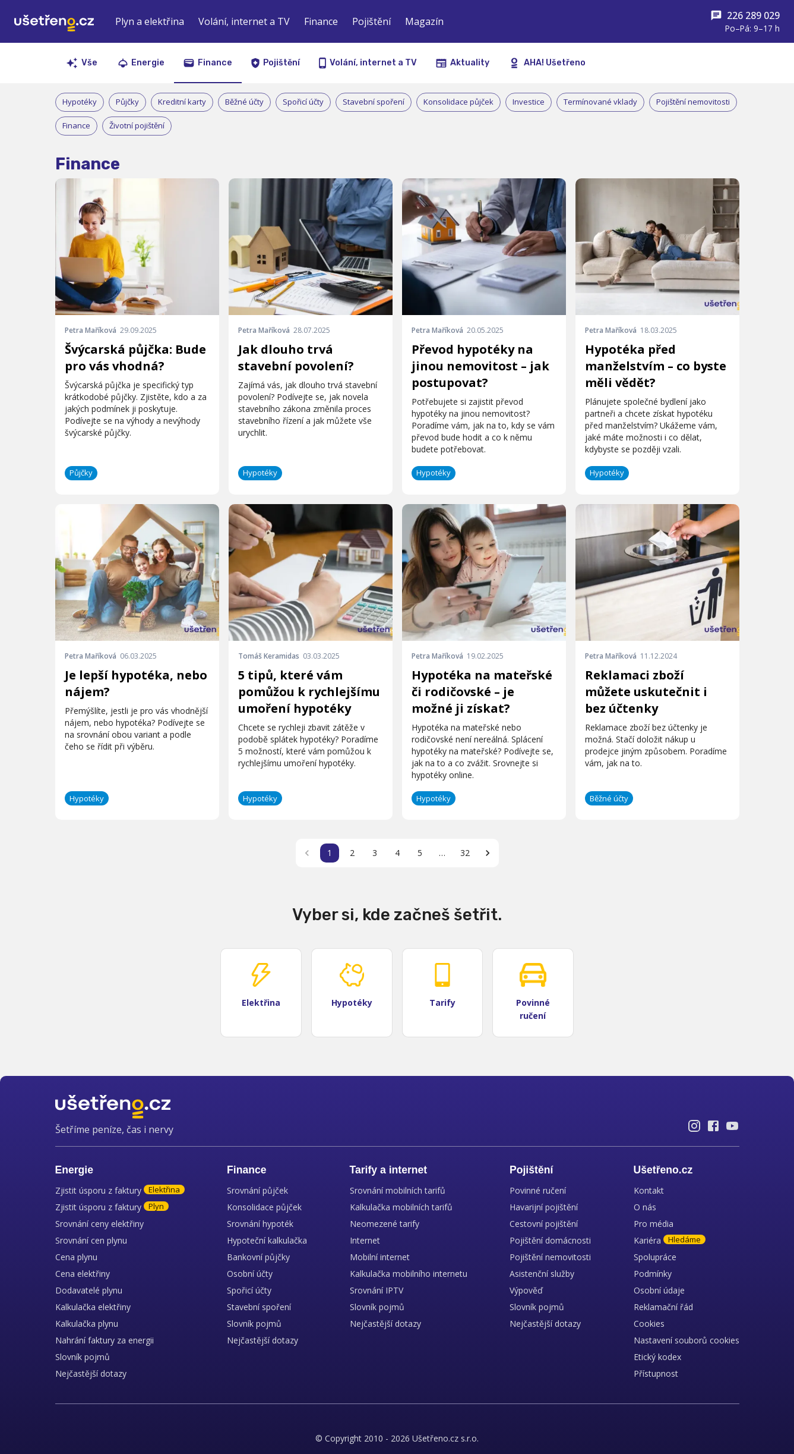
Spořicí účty (249, 1290)
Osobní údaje (659, 1290)
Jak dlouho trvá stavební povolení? (296, 357)
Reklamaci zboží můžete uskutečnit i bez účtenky (646, 691)
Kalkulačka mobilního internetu (408, 1273)
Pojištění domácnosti (550, 1240)
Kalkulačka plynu (86, 1323)
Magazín (424, 21)
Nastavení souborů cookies (686, 1340)
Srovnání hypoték (260, 1223)
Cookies (649, 1323)
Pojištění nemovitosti (550, 1257)
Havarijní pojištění (544, 1207)
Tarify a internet (389, 1170)
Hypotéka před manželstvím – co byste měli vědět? (655, 366)
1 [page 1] (329, 852)
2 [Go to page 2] (352, 852)
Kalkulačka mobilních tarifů (401, 1207)
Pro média (653, 1223)
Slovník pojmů (82, 1356)
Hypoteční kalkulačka (267, 1240)
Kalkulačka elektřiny (93, 1307)
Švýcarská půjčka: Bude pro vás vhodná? (135, 357)
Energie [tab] (141, 63)
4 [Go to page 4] (397, 852)
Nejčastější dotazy (90, 1373)
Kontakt (649, 1190)
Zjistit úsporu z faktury (120, 1190)
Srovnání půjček (257, 1190)
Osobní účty (250, 1273)
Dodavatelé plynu (88, 1290)
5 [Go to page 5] (419, 852)
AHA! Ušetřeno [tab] (547, 63)
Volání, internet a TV (244, 21)
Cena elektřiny (82, 1273)
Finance (321, 21)
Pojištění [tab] (275, 63)
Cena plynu (76, 1257)
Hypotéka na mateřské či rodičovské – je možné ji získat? (482, 691)
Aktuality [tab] (462, 63)
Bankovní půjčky (258, 1257)
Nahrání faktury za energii (104, 1340)
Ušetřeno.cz (663, 1170)
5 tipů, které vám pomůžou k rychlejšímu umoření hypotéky (309, 691)
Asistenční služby (542, 1273)
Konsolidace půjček (264, 1207)
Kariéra (670, 1240)
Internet (365, 1240)
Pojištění (371, 21)
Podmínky (653, 1273)
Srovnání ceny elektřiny (99, 1223)
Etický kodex (657, 1356)
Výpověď (526, 1290)
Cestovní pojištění (544, 1223)
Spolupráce (655, 1257)
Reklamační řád (663, 1307)
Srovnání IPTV (376, 1290)
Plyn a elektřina (149, 21)
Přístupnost (656, 1373)
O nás (645, 1207)
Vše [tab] (81, 63)
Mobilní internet (380, 1257)
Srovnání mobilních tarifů (397, 1190)
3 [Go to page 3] (374, 852)
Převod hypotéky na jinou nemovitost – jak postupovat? (480, 366)
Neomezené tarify (384, 1223)
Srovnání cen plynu (91, 1240)
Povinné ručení (538, 1190)
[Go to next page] (487, 853)
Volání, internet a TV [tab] (368, 63)
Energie (74, 1170)
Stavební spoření (259, 1307)
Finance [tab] (208, 63)
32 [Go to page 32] (465, 852)
